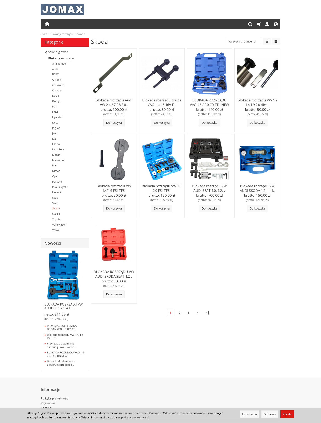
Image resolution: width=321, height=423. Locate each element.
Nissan (56, 171)
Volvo (55, 230)
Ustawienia (249, 414)
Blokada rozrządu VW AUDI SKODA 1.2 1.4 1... (257, 187)
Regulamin (48, 397)
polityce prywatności (135, 417)
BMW (55, 74)
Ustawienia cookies (54, 407)
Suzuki (56, 214)
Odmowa (270, 414)
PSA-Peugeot (59, 187)
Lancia (56, 144)
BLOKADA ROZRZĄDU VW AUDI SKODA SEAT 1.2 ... (114, 273)
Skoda (56, 208)
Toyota (56, 219)
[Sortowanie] (267, 41)
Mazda (56, 155)
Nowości (52, 243)
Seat (54, 203)
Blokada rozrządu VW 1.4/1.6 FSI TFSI (114, 187)
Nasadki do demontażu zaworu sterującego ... (61, 363)
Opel (55, 176)
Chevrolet (58, 85)
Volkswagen (59, 224)
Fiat (54, 106)
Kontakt (46, 402)
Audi (55, 69)
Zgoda (287, 414)
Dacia (55, 95)
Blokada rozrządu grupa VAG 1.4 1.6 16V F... (162, 101)
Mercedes (58, 160)
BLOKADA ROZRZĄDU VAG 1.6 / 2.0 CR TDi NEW (209, 101)
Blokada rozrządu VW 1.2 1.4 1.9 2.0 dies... (257, 101)
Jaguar (56, 128)
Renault (56, 192)
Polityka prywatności (54, 392)
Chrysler (57, 90)
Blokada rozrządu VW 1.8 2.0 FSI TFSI (161, 187)
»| (207, 312)
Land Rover (59, 149)
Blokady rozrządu (61, 58)
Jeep (54, 133)
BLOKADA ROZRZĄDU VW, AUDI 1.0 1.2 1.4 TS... (63, 306)
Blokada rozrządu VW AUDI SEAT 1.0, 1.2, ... (209, 187)
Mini (54, 165)
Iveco (55, 122)
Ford (55, 112)
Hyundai (57, 117)
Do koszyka (114, 123)
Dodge (56, 101)
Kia (54, 139)
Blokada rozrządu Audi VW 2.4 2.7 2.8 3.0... (114, 101)
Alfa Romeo (59, 63)
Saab (55, 198)
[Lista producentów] (243, 41)
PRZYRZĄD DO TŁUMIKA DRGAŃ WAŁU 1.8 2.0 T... (62, 327)
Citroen (56, 79)
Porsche (57, 181)
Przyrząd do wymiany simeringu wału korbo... (61, 345)
